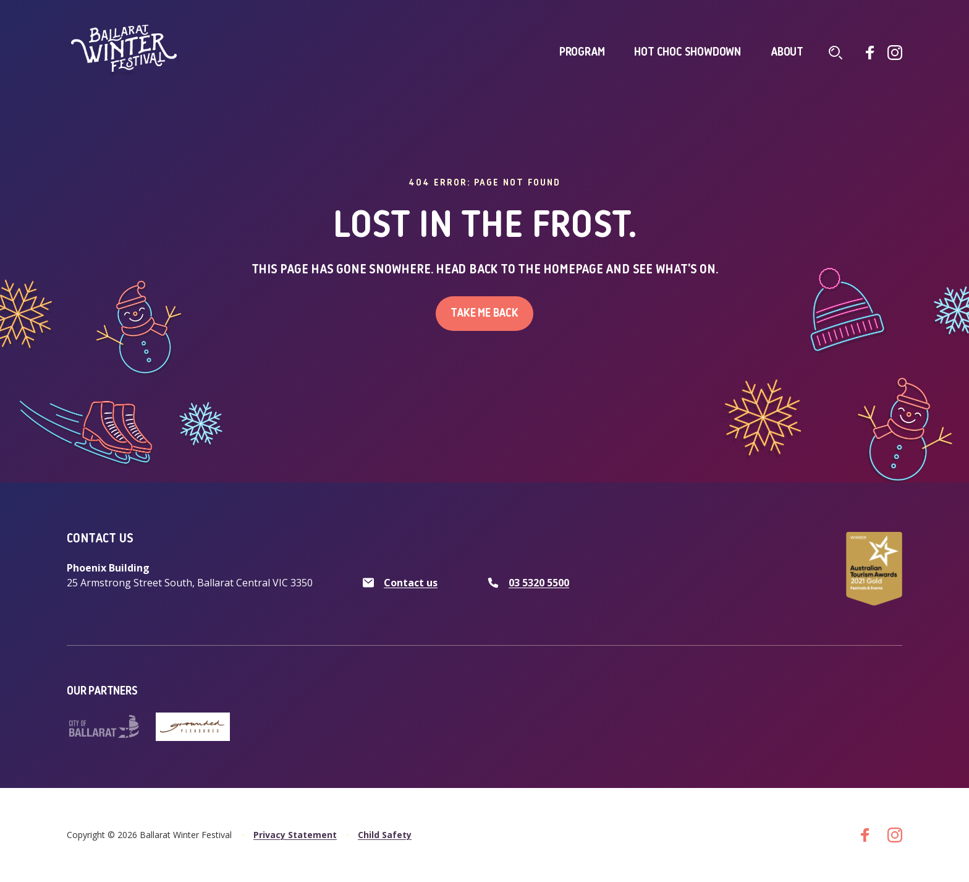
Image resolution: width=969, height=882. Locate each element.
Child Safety (385, 835)
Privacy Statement (295, 835)
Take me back (484, 313)
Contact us (411, 582)
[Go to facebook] (870, 52)
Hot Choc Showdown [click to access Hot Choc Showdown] (687, 52)
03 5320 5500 (539, 582)
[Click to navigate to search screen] (835, 52)
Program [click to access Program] (582, 52)
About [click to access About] (787, 52)
